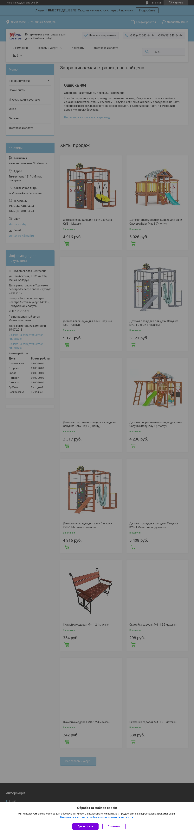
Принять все (85, 826)
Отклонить (113, 826)
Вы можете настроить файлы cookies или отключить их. (95, 817)
